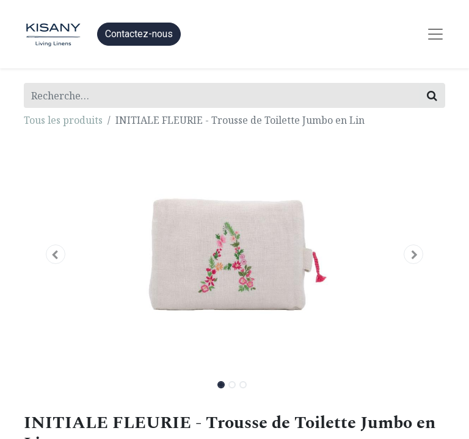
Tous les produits (63, 120)
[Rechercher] (432, 95)
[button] (55, 254)
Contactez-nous (139, 34)
